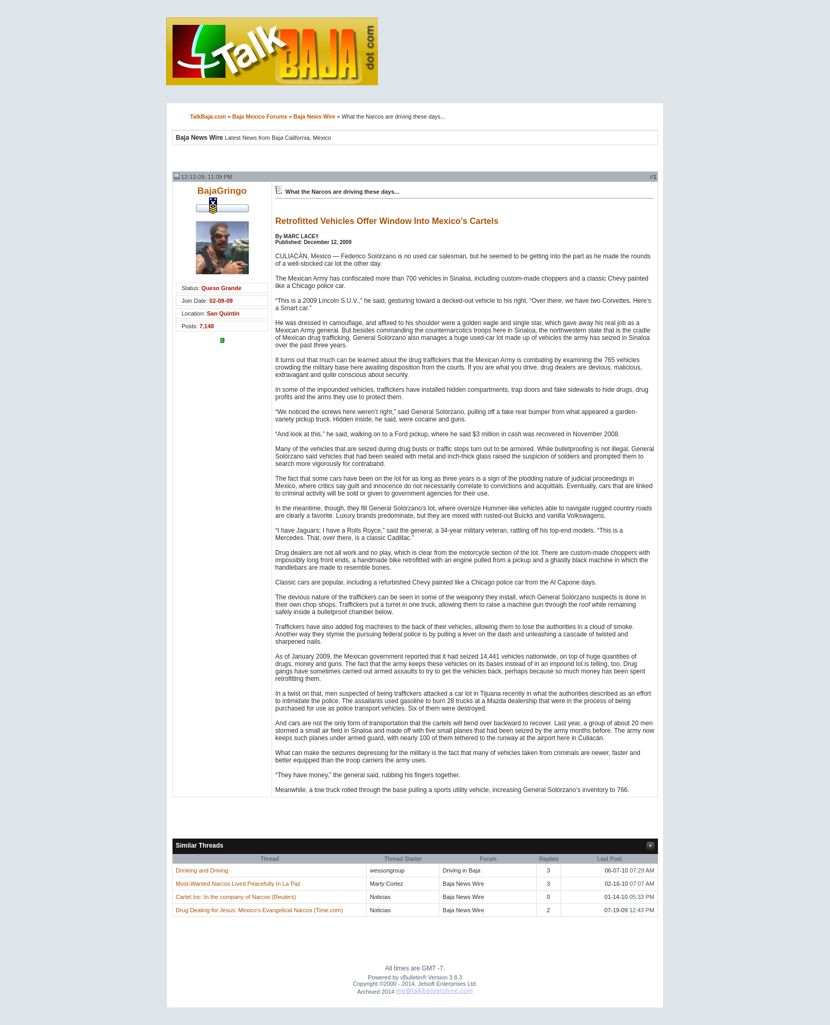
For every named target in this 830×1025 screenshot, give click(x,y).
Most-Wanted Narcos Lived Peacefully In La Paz (238, 883)
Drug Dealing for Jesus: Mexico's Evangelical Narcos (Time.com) (259, 910)
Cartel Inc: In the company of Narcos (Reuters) (236, 897)
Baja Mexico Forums (259, 116)
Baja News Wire (314, 116)
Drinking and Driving (202, 870)
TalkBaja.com (208, 116)
